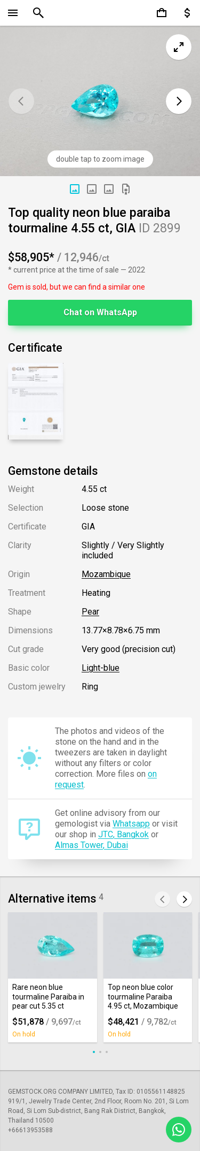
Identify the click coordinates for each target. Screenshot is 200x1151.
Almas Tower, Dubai (91, 845)
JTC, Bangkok (123, 834)
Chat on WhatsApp (100, 312)
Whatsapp (131, 824)
